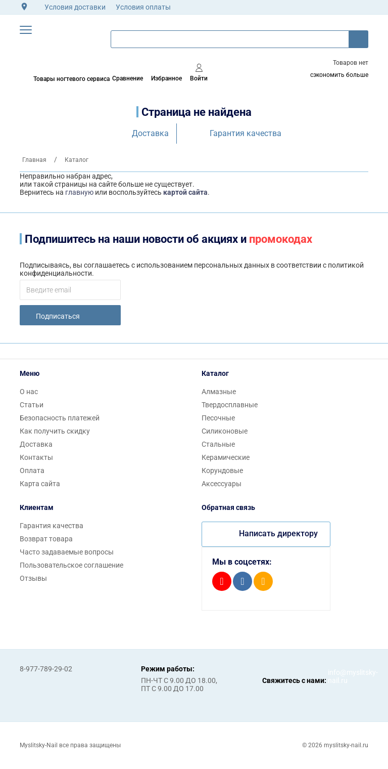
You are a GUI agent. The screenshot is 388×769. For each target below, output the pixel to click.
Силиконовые (225, 431)
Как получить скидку (55, 431)
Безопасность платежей (60, 418)
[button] (26, 30)
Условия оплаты (143, 7)
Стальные (218, 444)
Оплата (32, 470)
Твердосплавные (230, 405)
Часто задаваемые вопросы (67, 552)
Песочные (218, 418)
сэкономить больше (339, 74)
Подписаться (58, 316)
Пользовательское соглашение (71, 565)
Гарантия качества (245, 133)
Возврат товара (46, 539)
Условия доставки (75, 7)
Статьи (31, 405)
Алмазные (219, 392)
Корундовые (222, 470)
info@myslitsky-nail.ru (338, 676)
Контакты (36, 457)
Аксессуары (221, 484)
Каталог (215, 373)
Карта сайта (40, 484)
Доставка (150, 133)
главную (79, 192)
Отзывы (33, 578)
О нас (29, 392)
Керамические (226, 457)
